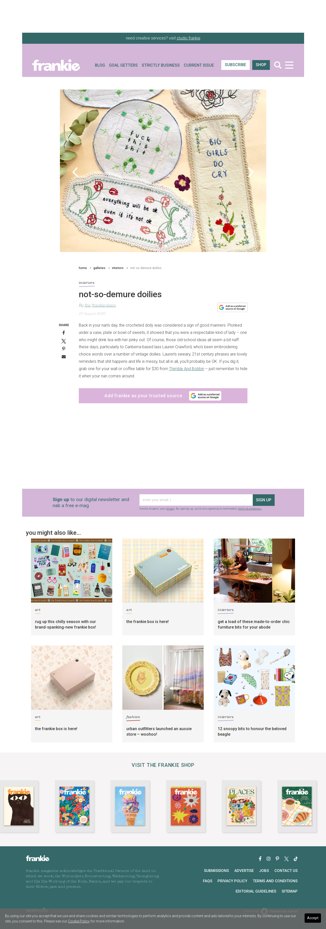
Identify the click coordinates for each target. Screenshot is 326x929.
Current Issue (199, 65)
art (38, 610)
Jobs (264, 870)
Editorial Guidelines (256, 891)
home (83, 268)
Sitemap (290, 891)
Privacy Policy (232, 881)
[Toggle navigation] (289, 65)
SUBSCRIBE (235, 64)
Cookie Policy (79, 921)
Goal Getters (123, 65)
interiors (118, 268)
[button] (75, 172)
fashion (133, 718)
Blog (100, 65)
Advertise (244, 870)
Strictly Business (161, 65)
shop (261, 64)
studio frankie (188, 38)
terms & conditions (250, 508)
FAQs (207, 881)
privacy (170, 508)
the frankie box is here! (147, 621)
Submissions (216, 870)
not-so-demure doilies (146, 268)
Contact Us (286, 870)
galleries (99, 268)
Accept (312, 918)
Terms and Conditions (275, 881)
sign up (263, 500)
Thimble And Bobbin (186, 368)
